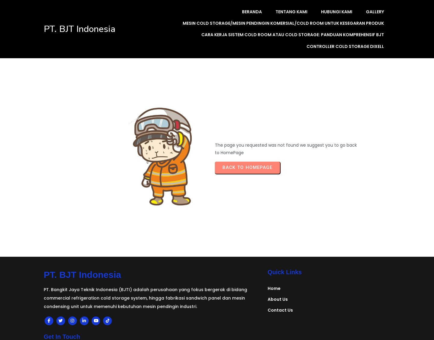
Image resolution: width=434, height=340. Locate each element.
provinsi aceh (293, 336)
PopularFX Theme (122, 323)
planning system (148, 336)
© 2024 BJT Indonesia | (72, 323)
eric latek (182, 336)
